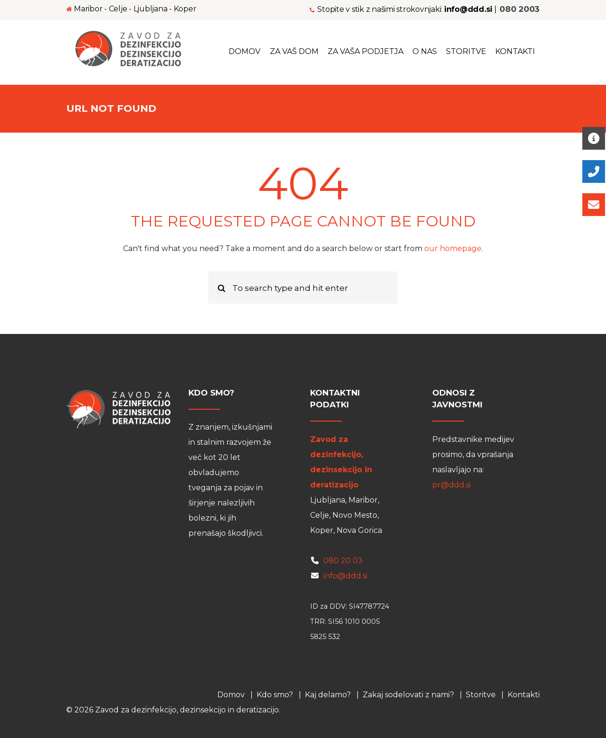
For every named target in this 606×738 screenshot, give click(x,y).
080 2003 (519, 9)
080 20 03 (343, 560)
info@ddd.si (345, 575)
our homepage (452, 248)
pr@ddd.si (451, 484)
